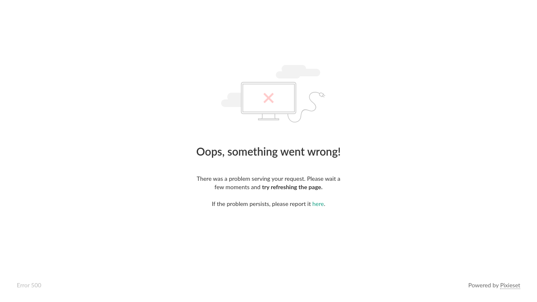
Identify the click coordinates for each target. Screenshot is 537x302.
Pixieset (510, 285)
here (318, 203)
